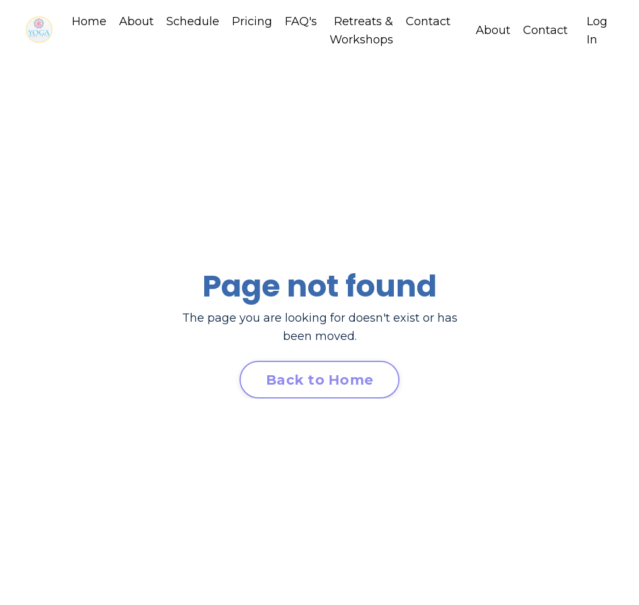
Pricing (252, 21)
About (136, 21)
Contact (428, 21)
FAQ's (301, 21)
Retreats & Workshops (361, 30)
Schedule (192, 21)
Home (89, 21)
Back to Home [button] (319, 379)
